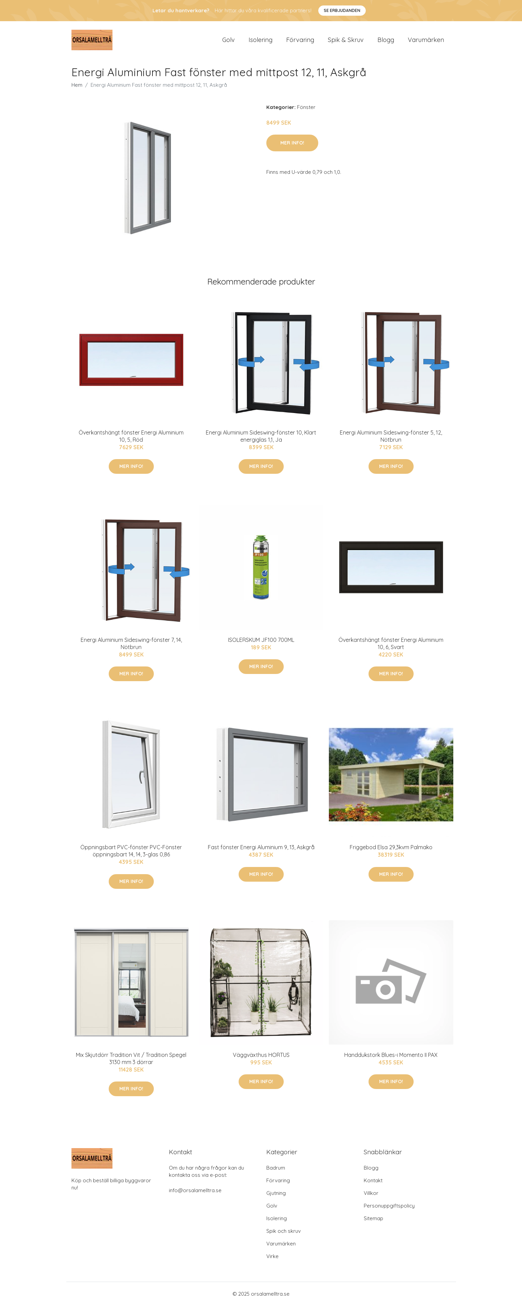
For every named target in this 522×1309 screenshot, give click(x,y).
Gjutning (276, 1196)
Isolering (260, 41)
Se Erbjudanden (342, 10)
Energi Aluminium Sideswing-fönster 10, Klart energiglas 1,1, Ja (261, 439)
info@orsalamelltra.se (195, 1193)
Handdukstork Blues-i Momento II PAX (391, 1058)
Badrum (275, 1171)
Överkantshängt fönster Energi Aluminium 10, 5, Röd (131, 439)
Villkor (371, 1196)
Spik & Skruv (346, 41)
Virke (272, 1259)
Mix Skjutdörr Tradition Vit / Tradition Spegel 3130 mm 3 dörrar (131, 1062)
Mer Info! (292, 146)
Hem (76, 88)
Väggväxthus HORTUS (261, 1058)
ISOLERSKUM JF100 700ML (261, 643)
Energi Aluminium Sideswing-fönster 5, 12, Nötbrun (391, 439)
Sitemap (373, 1221)
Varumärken (426, 41)
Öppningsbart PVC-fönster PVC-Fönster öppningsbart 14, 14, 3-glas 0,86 (131, 855)
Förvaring (300, 41)
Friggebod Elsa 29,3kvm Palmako (391, 851)
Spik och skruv (283, 1234)
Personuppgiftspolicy (389, 1209)
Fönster (306, 110)
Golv (228, 41)
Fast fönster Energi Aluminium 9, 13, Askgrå (261, 851)
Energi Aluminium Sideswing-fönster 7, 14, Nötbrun (131, 647)
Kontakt (373, 1184)
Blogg (385, 41)
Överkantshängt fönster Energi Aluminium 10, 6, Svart (390, 647)
